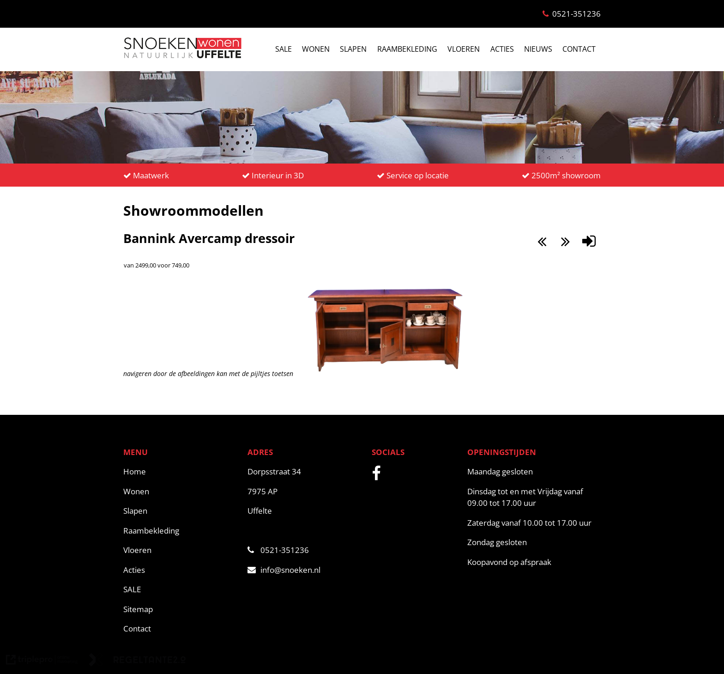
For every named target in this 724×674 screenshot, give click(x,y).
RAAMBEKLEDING (407, 49)
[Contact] (180, 629)
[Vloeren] (180, 550)
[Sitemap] (180, 609)
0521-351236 (278, 550)
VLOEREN (463, 49)
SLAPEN (353, 49)
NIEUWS (538, 49)
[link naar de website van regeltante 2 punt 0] (137, 661)
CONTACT (579, 49)
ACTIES (502, 49)
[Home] (180, 472)
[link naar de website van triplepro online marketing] (42, 661)
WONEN (316, 49)
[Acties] (180, 570)
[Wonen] (180, 492)
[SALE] (180, 589)
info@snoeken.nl (283, 570)
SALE (283, 49)
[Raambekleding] (180, 531)
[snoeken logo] (182, 57)
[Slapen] (180, 511)
